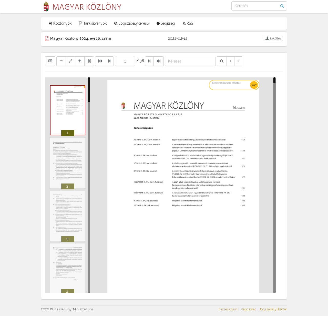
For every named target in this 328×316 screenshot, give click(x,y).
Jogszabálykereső (131, 23)
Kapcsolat (248, 309)
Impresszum (227, 309)
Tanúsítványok (93, 23)
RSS (188, 23)
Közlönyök (60, 23)
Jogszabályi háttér (273, 309)
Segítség (166, 23)
